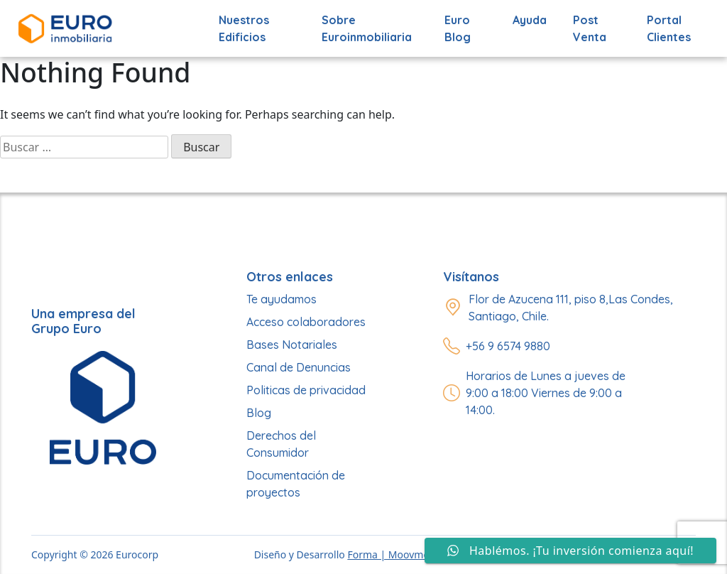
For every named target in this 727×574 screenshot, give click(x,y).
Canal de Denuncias (298, 367)
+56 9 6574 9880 (508, 346)
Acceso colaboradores (306, 322)
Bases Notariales (291, 344)
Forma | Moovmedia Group (411, 554)
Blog (258, 413)
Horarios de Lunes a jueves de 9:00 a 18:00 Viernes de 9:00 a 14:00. (545, 393)
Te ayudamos (281, 299)
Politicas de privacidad (306, 390)
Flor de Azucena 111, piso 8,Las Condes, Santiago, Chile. (571, 307)
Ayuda (530, 20)
